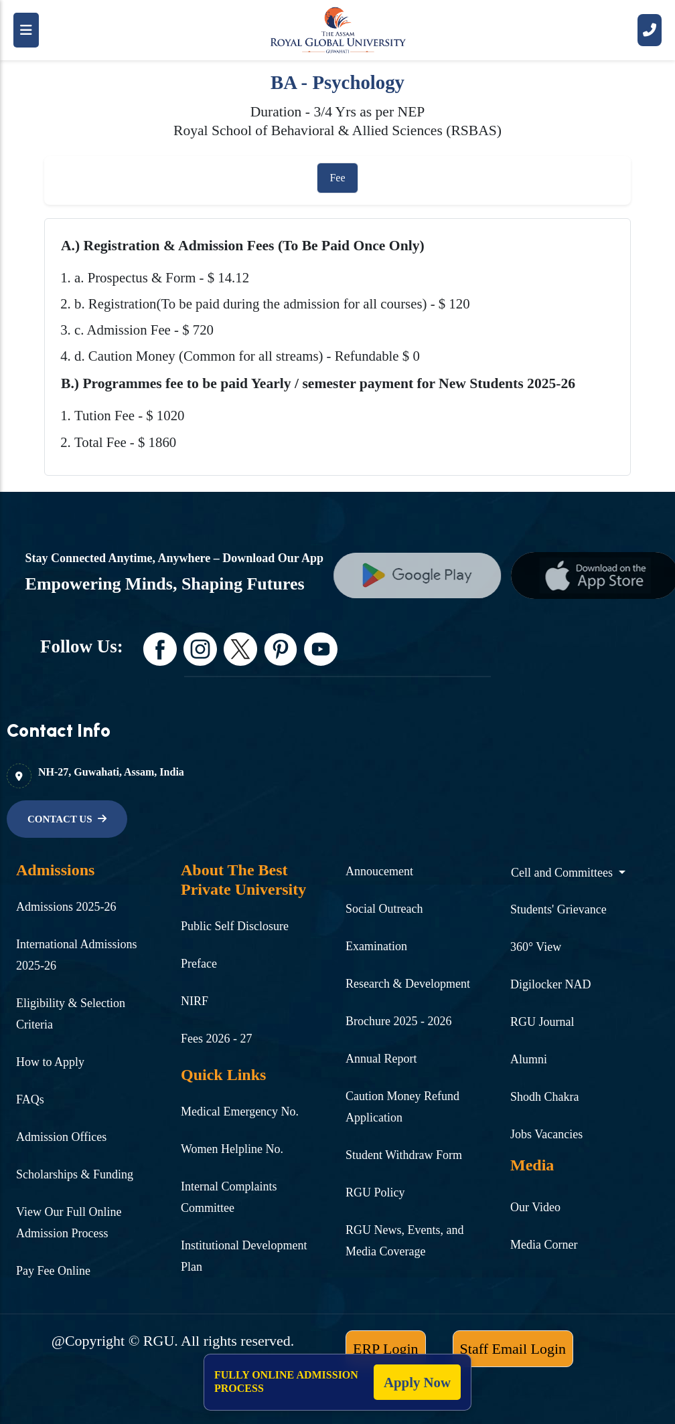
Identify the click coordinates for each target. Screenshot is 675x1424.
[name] (440, 575)
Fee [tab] (337, 177)
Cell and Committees (563, 872)
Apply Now (417, 1382)
